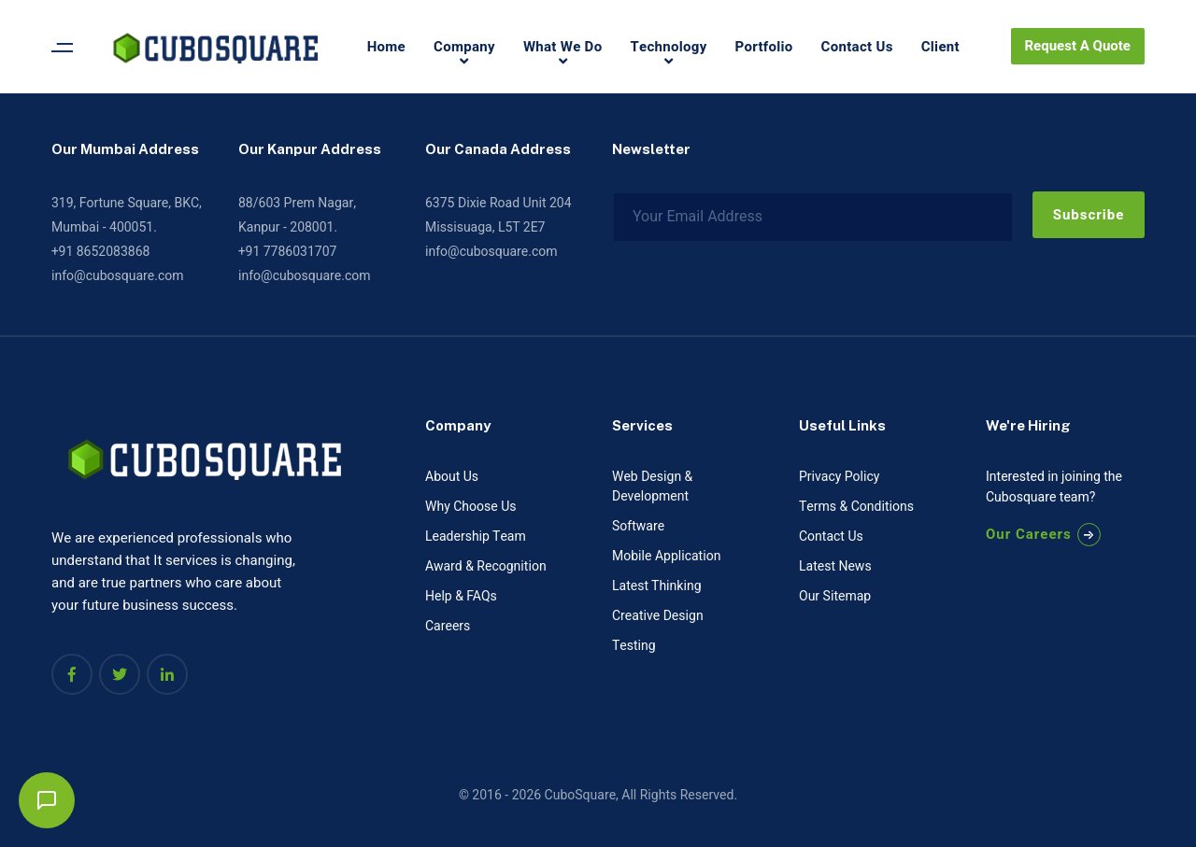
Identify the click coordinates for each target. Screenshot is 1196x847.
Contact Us (831, 536)
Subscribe (1089, 215)
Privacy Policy (839, 477)
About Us (451, 477)
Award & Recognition (486, 566)
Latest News (835, 566)
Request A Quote (1078, 45)
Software (638, 526)
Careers (447, 626)
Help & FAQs (461, 596)
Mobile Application (666, 556)
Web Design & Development (652, 486)
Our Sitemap (835, 596)
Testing (634, 646)
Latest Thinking (657, 586)
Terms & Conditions (856, 506)
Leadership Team (475, 536)
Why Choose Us (470, 506)
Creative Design (658, 616)
